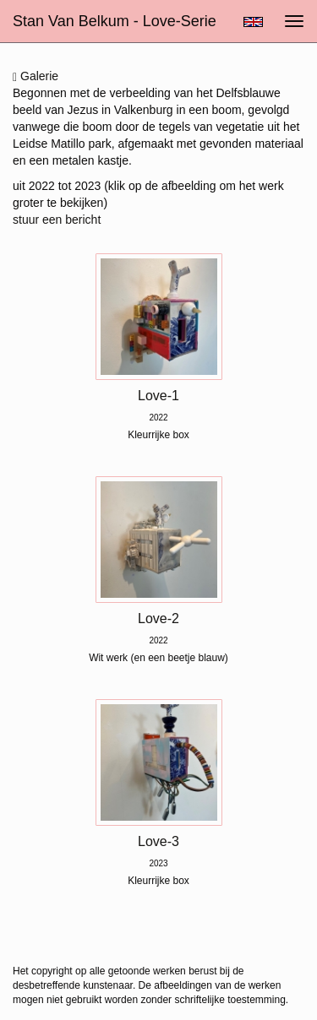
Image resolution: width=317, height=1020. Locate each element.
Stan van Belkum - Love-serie (114, 21)
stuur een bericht (57, 219)
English (253, 22)
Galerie (35, 76)
